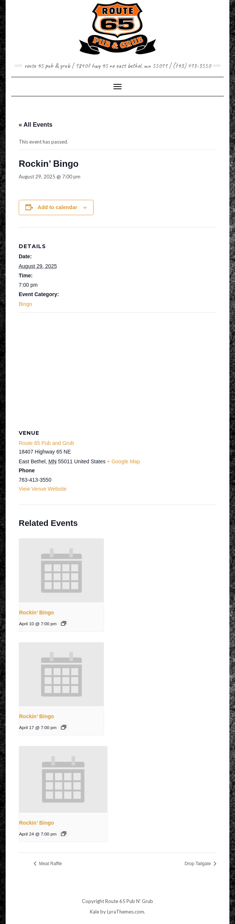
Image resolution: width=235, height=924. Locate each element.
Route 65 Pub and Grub (46, 443)
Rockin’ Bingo (36, 613)
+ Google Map (123, 461)
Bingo (25, 304)
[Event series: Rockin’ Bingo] (63, 623)
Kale (94, 912)
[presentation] (61, 570)
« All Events (35, 124)
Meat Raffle (50, 863)
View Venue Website (43, 489)
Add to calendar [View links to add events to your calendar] (57, 207)
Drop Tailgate (198, 863)
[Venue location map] (117, 367)
